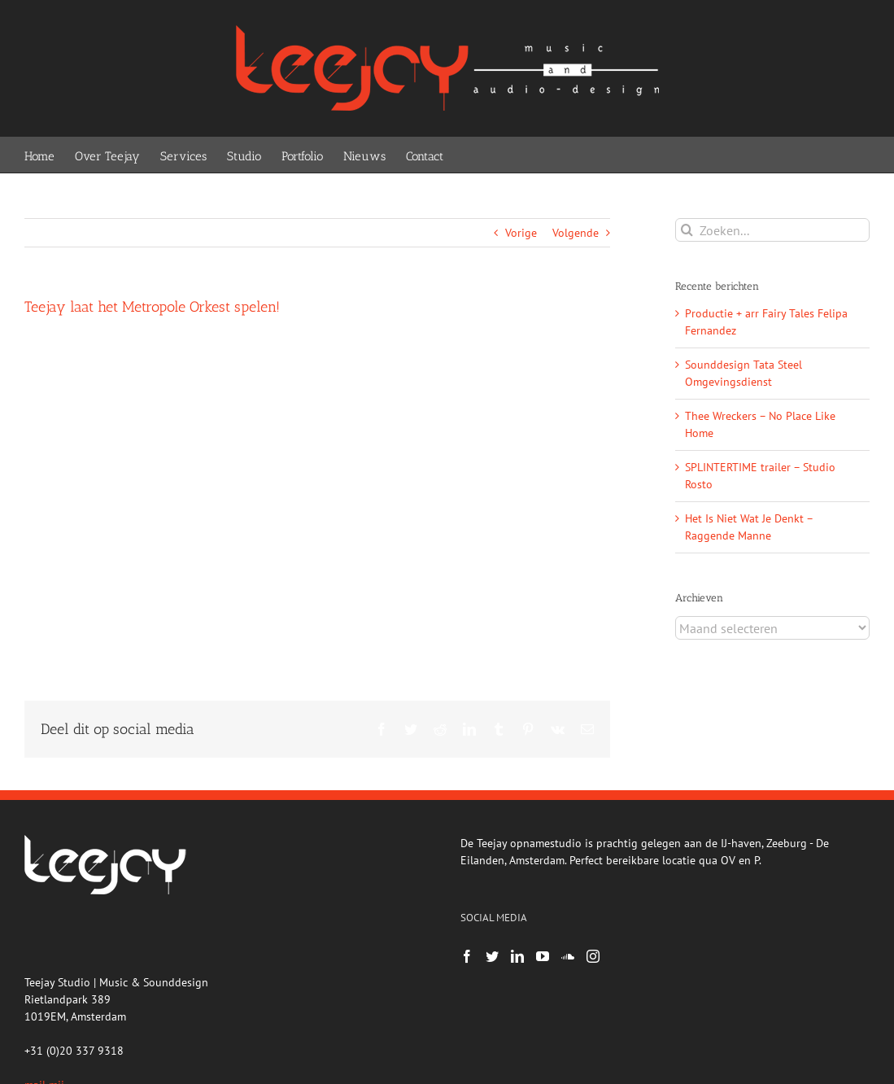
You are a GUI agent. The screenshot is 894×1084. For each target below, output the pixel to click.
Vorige (521, 232)
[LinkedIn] (517, 956)
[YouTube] (542, 956)
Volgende (575, 232)
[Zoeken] (687, 230)
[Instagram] (593, 956)
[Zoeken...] (772, 230)
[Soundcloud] (567, 956)
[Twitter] (492, 956)
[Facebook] (466, 956)
